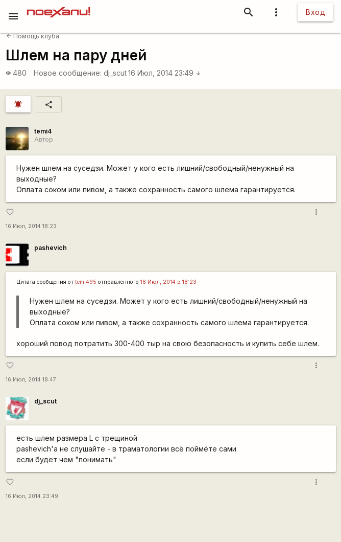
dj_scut (115, 73)
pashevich (50, 248)
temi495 (85, 282)
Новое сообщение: (68, 73)
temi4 (43, 131)
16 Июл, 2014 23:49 (164, 73)
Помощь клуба (33, 36)
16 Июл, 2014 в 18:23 (168, 282)
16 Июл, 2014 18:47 (31, 379)
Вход (315, 12)
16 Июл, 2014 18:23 (31, 226)
